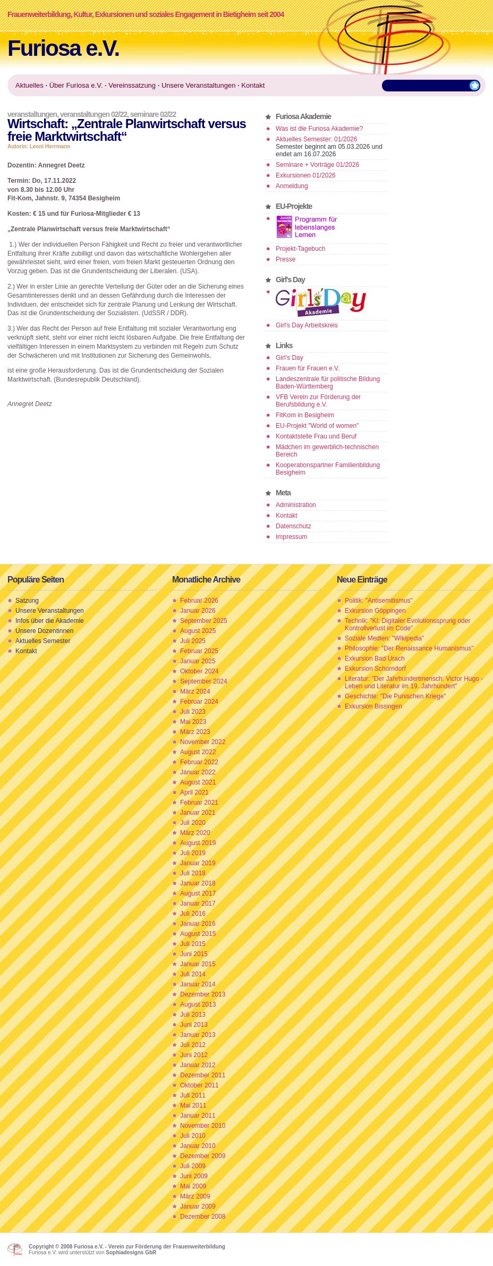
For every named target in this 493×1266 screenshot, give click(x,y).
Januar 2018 (198, 883)
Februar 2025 (199, 651)
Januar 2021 (198, 812)
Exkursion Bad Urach (375, 658)
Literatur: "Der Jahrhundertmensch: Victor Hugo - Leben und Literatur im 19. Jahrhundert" (414, 682)
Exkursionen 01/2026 (306, 175)
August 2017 (198, 893)
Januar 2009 (198, 1206)
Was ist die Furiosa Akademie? (319, 128)
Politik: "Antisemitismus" (379, 600)
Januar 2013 (198, 1035)
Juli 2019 (193, 853)
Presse (285, 259)
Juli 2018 (193, 873)
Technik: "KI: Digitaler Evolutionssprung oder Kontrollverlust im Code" (407, 624)
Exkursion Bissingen (373, 706)
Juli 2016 (193, 913)
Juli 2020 (193, 822)
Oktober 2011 (199, 1085)
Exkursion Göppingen (375, 610)
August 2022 (198, 752)
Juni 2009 (194, 1176)
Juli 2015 (193, 944)
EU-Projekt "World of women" (317, 425)
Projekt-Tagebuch (300, 248)
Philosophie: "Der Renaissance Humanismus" (409, 648)
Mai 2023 (193, 721)
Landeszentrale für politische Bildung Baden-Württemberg (328, 382)
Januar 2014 (198, 984)
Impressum (291, 537)
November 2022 (202, 742)
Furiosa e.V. (63, 48)
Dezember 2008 (202, 1216)
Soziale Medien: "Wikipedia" (384, 638)
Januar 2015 (198, 964)
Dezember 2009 (202, 1156)
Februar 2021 (199, 802)
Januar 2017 (198, 903)
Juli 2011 (193, 1095)
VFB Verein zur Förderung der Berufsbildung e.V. (318, 400)
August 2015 (198, 934)
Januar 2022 (198, 772)
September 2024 (203, 681)
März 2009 (195, 1196)
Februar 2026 (199, 600)
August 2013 (198, 1004)
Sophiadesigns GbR (131, 1252)
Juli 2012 (193, 1045)
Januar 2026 (198, 610)
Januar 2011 (198, 1115)
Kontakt (287, 515)
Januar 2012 (198, 1065)
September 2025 (203, 620)
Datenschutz (293, 526)
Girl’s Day (289, 357)
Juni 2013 (194, 1024)
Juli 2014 (193, 974)
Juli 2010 (193, 1136)
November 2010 (202, 1125)
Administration (296, 505)
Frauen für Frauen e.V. (307, 368)
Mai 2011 (193, 1105)
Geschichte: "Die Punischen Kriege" (395, 696)
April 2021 (194, 792)
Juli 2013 (193, 1014)
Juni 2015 (194, 954)
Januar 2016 (198, 923)
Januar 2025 (198, 661)
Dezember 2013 (202, 994)
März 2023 (195, 732)
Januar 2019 (198, 863)
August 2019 (198, 843)
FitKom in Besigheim (305, 415)
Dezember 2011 (202, 1075)
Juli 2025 (193, 641)
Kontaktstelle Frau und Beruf (316, 436)
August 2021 (198, 782)
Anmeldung (292, 186)
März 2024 (195, 691)
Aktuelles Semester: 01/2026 (316, 139)
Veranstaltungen (32, 114)
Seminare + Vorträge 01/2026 (317, 164)
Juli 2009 (193, 1166)
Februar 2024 (199, 701)
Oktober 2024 (199, 671)
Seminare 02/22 (153, 114)
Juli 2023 (193, 711)
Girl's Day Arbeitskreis (307, 325)
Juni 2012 (194, 1055)
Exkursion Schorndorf (375, 668)
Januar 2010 (198, 1146)
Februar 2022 (199, 762)
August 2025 (198, 631)
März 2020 (195, 833)
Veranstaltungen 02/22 (93, 114)
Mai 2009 (193, 1186)
